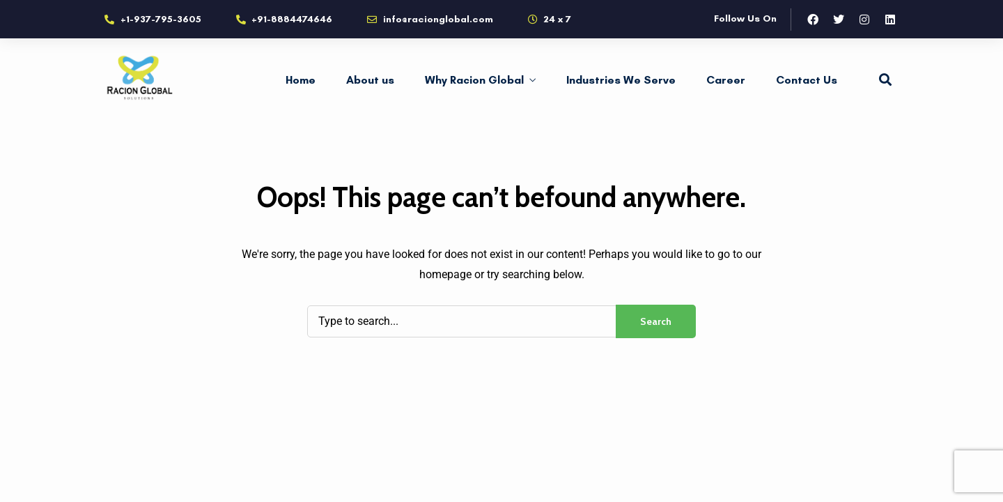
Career (725, 79)
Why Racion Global (474, 79)
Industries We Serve (621, 79)
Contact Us (806, 79)
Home (301, 79)
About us (370, 79)
